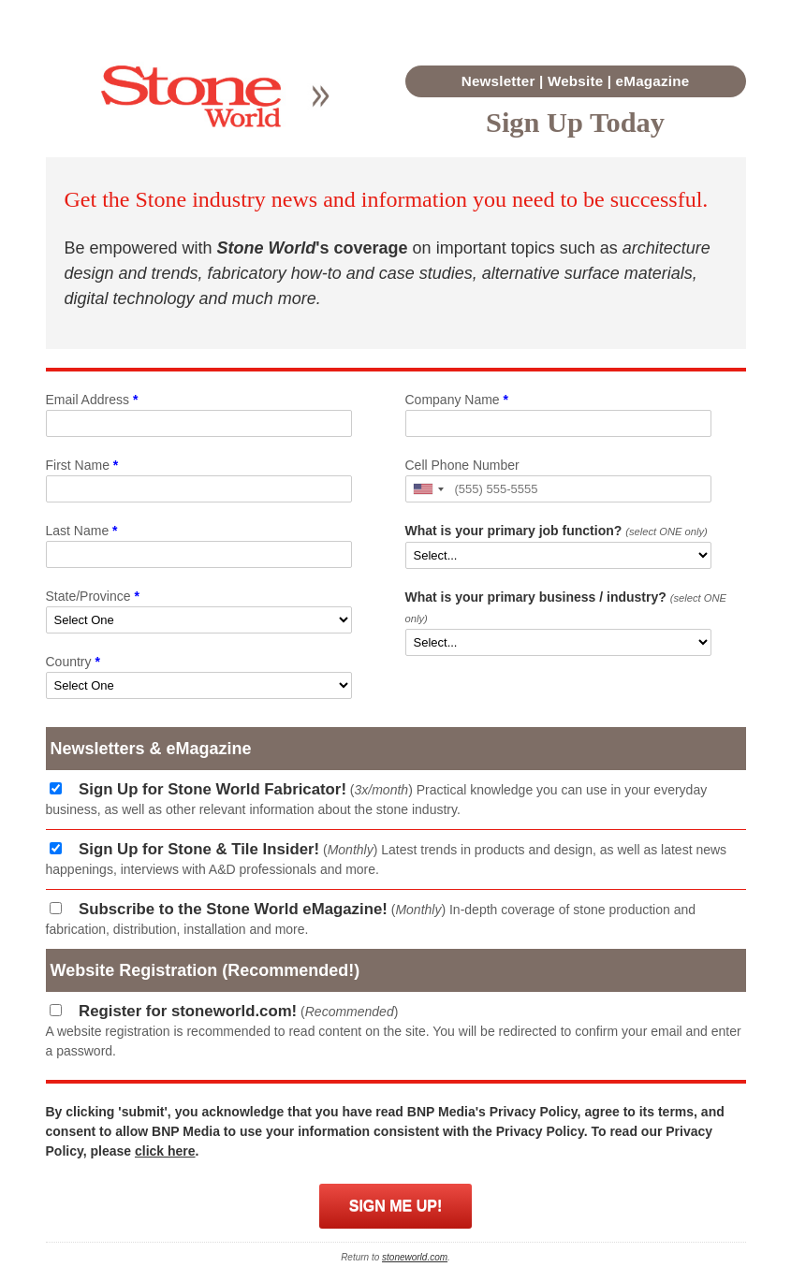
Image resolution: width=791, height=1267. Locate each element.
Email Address (92, 399)
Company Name (457, 399)
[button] (427, 489)
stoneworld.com (414, 1257)
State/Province (92, 596)
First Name (82, 465)
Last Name (82, 530)
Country (73, 661)
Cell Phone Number (462, 465)
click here (165, 1150)
